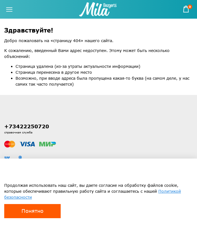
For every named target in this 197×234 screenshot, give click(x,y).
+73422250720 (26, 126)
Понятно (32, 211)
